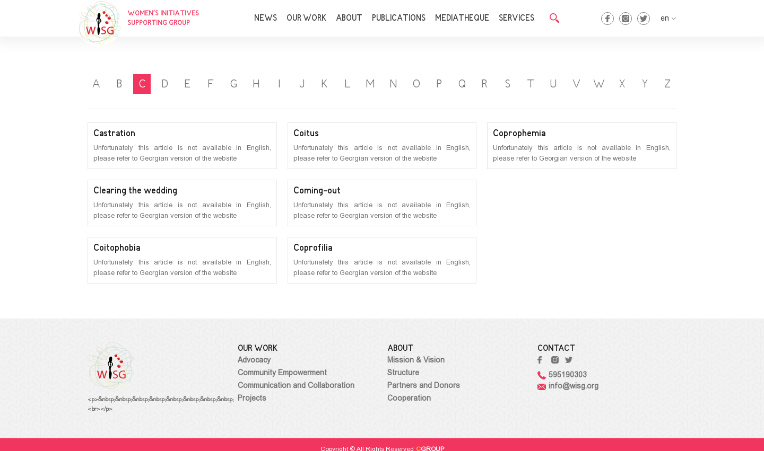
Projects (252, 398)
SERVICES (516, 19)
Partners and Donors (423, 385)
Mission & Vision (416, 360)
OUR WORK (306, 19)
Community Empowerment (282, 372)
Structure (403, 372)
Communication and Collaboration (296, 385)
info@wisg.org (567, 386)
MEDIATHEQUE (462, 19)
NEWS (265, 19)
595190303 (562, 374)
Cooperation (409, 398)
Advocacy (254, 360)
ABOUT (349, 19)
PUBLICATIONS (399, 19)
